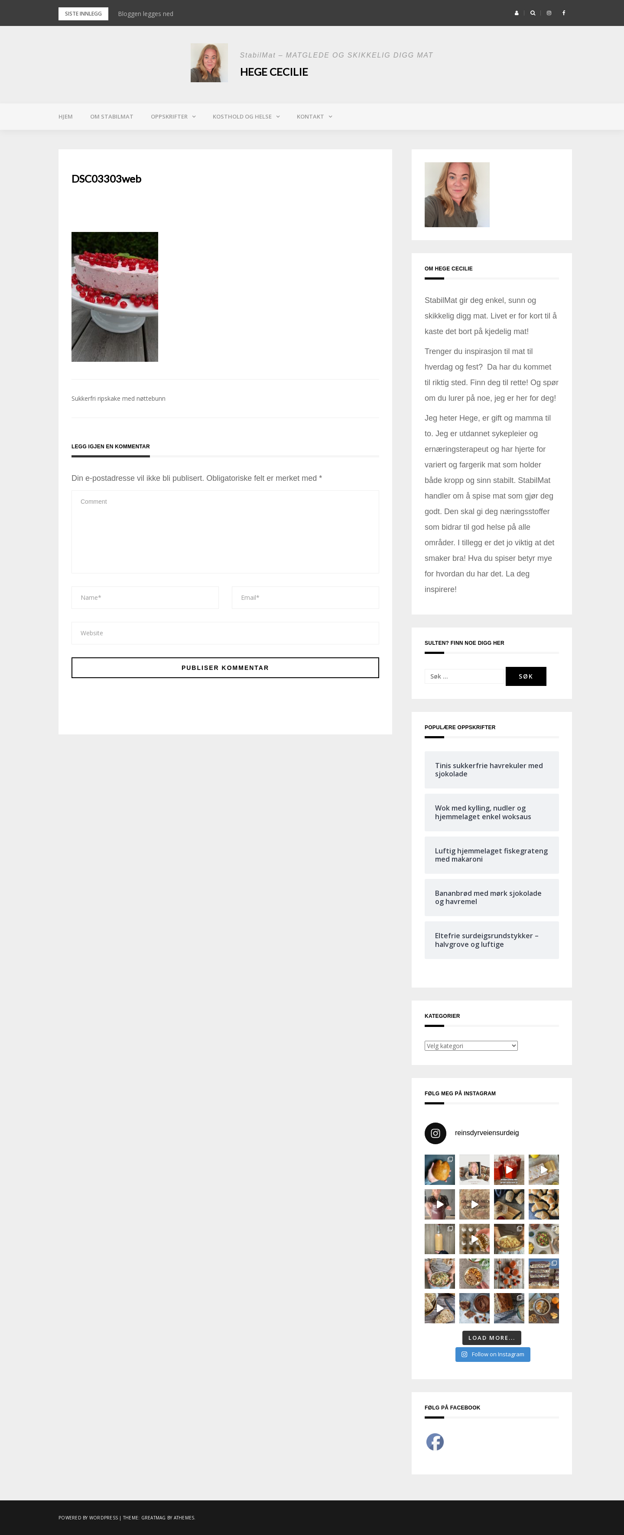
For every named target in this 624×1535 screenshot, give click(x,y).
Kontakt (310, 116)
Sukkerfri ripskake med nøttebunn (119, 398)
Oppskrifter (169, 116)
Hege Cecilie (274, 71)
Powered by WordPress (88, 1518)
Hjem (65, 116)
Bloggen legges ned (145, 14)
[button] (517, 13)
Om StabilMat (111, 116)
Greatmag (153, 1518)
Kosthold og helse (242, 116)
